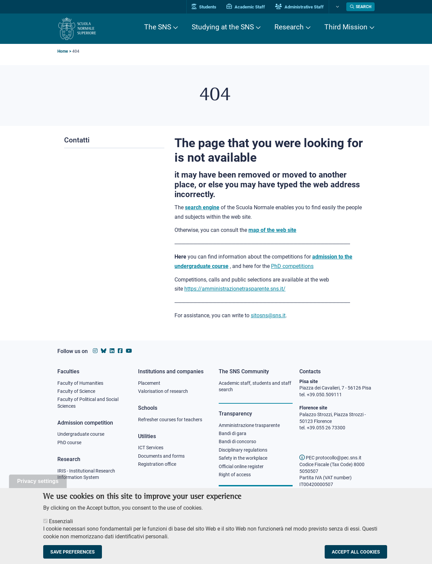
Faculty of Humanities (80, 382)
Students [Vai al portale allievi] (204, 6)
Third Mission (346, 27)
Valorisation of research (163, 390)
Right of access (235, 474)
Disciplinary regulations (243, 449)
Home (62, 51)
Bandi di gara (232, 432)
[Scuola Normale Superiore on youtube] (129, 350)
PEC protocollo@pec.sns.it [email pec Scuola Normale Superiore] (330, 456)
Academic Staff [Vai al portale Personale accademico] (246, 6)
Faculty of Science (76, 390)
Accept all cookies (356, 555)
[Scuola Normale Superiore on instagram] (95, 350)
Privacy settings (38, 484)
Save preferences (72, 555)
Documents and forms (161, 455)
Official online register (241, 465)
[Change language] (337, 6)
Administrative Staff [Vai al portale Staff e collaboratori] (299, 6)
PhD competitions (292, 265)
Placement (149, 382)
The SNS (157, 27)
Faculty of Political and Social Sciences (87, 402)
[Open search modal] (360, 6)
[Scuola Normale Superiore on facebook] (120, 350)
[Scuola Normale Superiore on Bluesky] (103, 350)
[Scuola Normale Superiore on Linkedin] (112, 350)
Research (289, 27)
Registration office (157, 463)
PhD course (69, 442)
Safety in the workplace (243, 457)
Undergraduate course (80, 433)
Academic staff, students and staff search (255, 385)
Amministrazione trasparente (249, 424)
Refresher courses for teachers (170, 418)
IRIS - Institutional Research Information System (86, 473)
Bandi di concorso (237, 441)
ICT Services (150, 447)
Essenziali (61, 524)
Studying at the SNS (223, 27)
